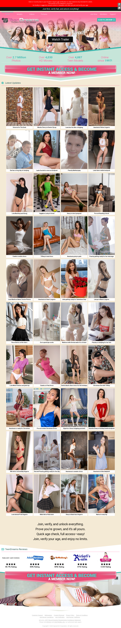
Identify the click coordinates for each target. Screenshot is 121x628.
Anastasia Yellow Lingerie (101, 127)
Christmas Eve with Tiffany (101, 385)
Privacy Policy (70, 615)
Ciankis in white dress (19, 256)
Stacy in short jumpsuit (74, 213)
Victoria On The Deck (19, 127)
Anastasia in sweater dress (74, 471)
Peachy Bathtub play (74, 170)
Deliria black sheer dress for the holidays (74, 385)
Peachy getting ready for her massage (101, 256)
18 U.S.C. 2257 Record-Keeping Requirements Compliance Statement (60, 620)
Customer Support (37, 615)
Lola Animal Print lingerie (19, 514)
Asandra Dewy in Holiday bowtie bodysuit (102, 428)
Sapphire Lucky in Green (46, 213)
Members (103, 14)
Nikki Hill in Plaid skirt (47, 514)
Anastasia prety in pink (74, 256)
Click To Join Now (105, 20)
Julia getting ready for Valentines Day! (74, 299)
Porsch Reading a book (101, 213)
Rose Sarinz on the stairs (19, 342)
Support (113, 14)
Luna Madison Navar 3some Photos (19, 299)
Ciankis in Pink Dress (47, 385)
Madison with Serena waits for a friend (74, 342)
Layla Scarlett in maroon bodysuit (46, 170)
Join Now (93, 14)
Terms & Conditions (82, 615)
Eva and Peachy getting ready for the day (47, 471)
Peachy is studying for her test (101, 342)
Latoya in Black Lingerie (101, 299)
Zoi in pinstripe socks (47, 342)
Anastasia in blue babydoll (101, 471)
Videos (31, 14)
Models (19, 14)
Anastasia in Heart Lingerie (46, 299)
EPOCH (49, 622)
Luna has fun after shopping (74, 127)
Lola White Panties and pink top (19, 385)
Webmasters (48, 615)
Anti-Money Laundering (46, 617)
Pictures (44, 14)
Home (7, 14)
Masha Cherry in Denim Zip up (46, 127)
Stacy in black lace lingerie (74, 514)
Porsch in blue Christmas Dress (47, 428)
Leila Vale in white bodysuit (101, 170)
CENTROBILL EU (59, 622)
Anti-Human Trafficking (73, 617)
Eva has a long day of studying (19, 170)
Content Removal (59, 615)
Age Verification (60, 617)
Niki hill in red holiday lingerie (19, 471)
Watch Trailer (60, 39)
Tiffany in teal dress (47, 256)
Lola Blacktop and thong (19, 213)
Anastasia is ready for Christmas (19, 428)
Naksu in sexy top (101, 514)
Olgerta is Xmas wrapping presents (74, 428)
